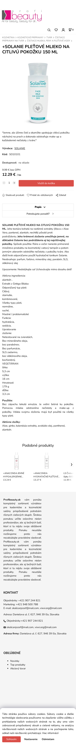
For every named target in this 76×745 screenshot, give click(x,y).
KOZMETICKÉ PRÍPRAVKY (30, 37)
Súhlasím (11, 739)
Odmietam (48, 739)
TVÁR (49, 37)
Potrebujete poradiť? (38, 213)
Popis (38, 207)
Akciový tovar (18, 668)
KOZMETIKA (8, 37)
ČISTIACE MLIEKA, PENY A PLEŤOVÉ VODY (48, 40)
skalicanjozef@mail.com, (25, 608)
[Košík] (71, 29)
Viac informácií (50, 733)
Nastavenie (30, 739)
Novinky (14, 661)
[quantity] (9, 183)
